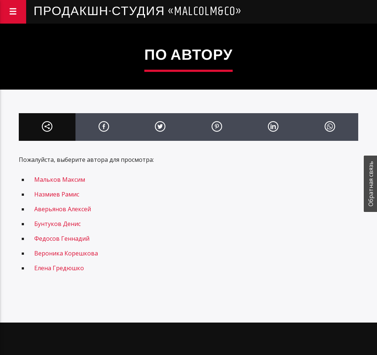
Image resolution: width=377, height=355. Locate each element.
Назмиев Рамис (56, 194)
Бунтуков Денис (57, 224)
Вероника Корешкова (66, 253)
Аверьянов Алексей (62, 209)
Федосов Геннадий (61, 238)
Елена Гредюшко (59, 268)
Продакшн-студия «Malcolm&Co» (138, 11)
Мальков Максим (59, 179)
